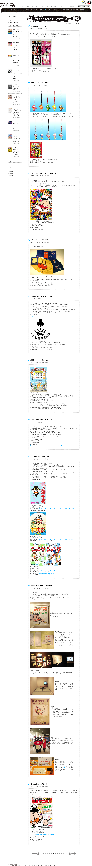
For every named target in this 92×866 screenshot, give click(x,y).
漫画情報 (47, 175)
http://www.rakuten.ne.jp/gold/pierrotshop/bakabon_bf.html (49, 445)
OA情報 (9, 169)
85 (66, 852)
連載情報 (10, 173)
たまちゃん (41, 6)
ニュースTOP (12, 9)
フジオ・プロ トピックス (54, 18)
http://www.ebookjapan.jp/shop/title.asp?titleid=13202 (57, 569)
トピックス (49, 9)
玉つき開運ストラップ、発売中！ (40, 26)
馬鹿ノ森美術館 (66, 9)
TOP (2, 12)
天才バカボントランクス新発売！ (40, 239)
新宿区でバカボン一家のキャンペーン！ (42, 359)
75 (55, 852)
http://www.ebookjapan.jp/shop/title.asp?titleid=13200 (57, 508)
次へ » (71, 852)
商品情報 (46, 28)
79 (63, 852)
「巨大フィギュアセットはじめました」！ (42, 419)
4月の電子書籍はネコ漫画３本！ (39, 456)
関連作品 (72, 6)
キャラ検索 (53, 6)
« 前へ (36, 852)
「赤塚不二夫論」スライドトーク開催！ (42, 296)
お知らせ (10, 175)
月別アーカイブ (11, 20)
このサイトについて (23, 863)
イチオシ (40, 298)
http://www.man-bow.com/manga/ (44, 833)
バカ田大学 (28, 6)
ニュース (60, 6)
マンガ (47, 6)
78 (61, 852)
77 (59, 852)
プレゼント (41, 9)
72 (49, 852)
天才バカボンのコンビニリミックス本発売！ (43, 173)
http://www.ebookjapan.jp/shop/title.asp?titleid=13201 (57, 538)
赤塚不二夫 (66, 6)
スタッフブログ (57, 9)
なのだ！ (22, 6)
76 (57, 852)
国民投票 (82, 9)
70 (45, 852)
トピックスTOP (68, 23)
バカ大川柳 (34, 6)
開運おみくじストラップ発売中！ (40, 82)
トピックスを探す (12, 16)
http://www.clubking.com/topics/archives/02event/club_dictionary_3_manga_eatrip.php (58, 315)
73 (51, 852)
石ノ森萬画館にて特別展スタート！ (40, 782)
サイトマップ (32, 863)
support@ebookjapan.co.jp (46, 572)
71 (47, 852)
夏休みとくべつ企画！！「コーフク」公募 (27, 9)
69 (43, 852)
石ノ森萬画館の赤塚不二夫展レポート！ (42, 584)
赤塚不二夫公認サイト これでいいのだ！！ (8, 4)
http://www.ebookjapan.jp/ (47, 574)
